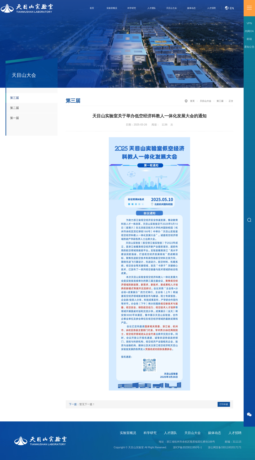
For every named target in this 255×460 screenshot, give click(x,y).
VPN (247, 23)
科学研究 (150, 433)
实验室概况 (128, 433)
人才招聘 (235, 433)
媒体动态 (214, 433)
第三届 (220, 101)
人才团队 (170, 433)
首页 (192, 101)
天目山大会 (205, 101)
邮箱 (246, 39)
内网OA (246, 31)
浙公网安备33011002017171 (224, 447)
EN (229, 7)
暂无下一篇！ (87, 404)
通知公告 (247, 46)
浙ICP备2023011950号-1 (187, 447)
